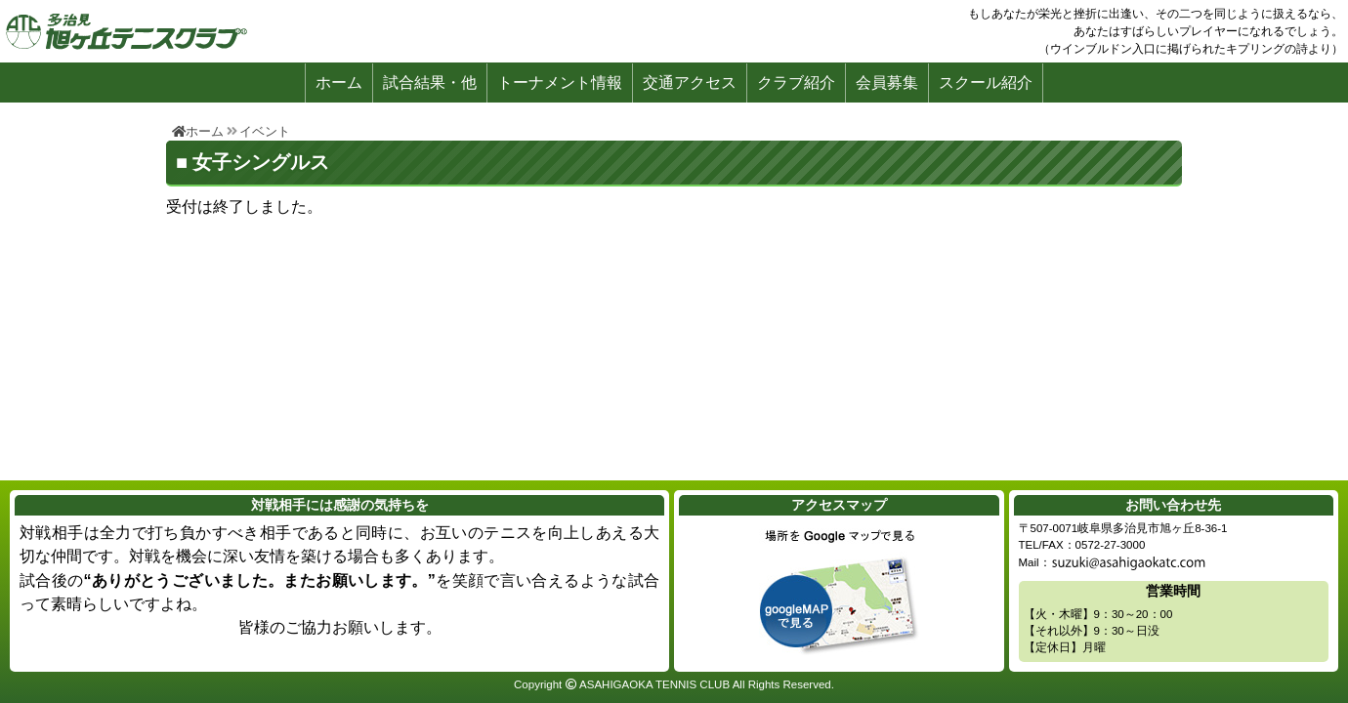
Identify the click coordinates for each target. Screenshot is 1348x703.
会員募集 (887, 82)
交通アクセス (690, 82)
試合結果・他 (430, 82)
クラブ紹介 (796, 82)
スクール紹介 (985, 82)
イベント (264, 131)
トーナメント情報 (559, 82)
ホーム (339, 82)
